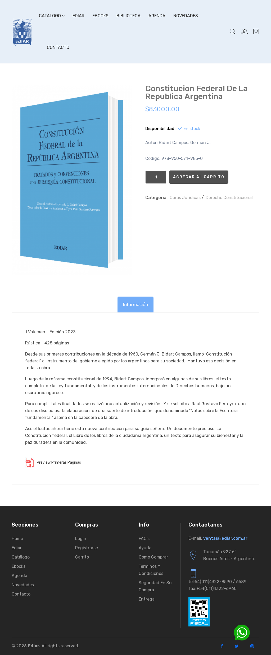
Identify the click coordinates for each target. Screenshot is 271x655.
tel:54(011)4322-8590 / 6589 (217, 581)
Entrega (147, 599)
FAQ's (144, 538)
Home (17, 538)
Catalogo (52, 15)
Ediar (78, 15)
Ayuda (145, 547)
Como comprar (153, 557)
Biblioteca (128, 15)
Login (80, 538)
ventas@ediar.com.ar (225, 538)
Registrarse (86, 547)
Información (135, 304)
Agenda (156, 15)
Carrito (82, 557)
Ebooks (100, 15)
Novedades (185, 15)
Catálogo (21, 557)
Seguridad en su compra (155, 586)
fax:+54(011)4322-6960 (212, 588)
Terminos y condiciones (151, 570)
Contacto (58, 47)
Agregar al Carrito (198, 177)
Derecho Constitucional (229, 197)
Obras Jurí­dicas (185, 197)
